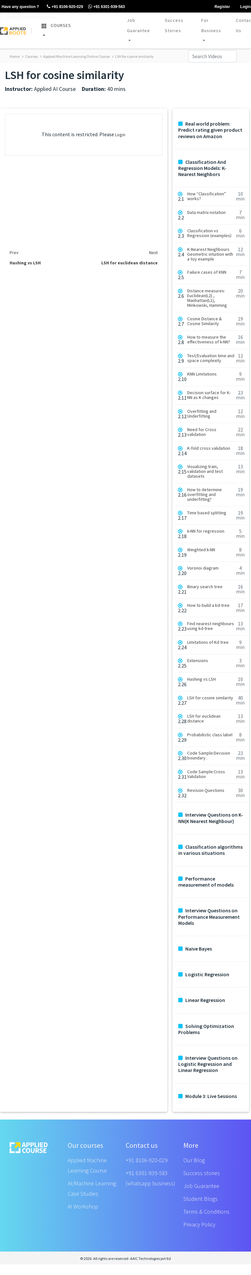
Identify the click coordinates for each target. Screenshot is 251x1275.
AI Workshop (83, 1206)
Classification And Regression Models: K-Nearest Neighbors (202, 168)
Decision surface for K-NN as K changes (209, 395)
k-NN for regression (205, 531)
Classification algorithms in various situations (210, 850)
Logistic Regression (203, 974)
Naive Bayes (195, 949)
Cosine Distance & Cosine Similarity (204, 321)
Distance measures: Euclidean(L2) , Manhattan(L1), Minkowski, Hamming (207, 298)
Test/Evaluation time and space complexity (210, 358)
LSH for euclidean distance (204, 718)
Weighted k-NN (201, 549)
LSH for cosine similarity (133, 56)
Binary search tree (204, 586)
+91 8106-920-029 (147, 1160)
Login (120, 134)
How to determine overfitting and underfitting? (204, 494)
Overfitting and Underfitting (201, 414)
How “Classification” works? (206, 196)
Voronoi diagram (203, 568)
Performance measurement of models (206, 882)
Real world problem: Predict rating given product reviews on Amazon (210, 130)
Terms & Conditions (206, 1211)
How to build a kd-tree (208, 605)
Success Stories (174, 25)
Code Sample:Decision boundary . (208, 755)
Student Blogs (200, 1198)
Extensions (197, 660)
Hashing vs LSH (201, 679)
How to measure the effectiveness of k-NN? (208, 339)
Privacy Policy (199, 1224)
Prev (14, 252)
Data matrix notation (206, 212)
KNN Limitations (202, 374)
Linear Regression (201, 1000)
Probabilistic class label (209, 734)
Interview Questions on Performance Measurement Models (209, 917)
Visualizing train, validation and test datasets (205, 471)
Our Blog (194, 1160)
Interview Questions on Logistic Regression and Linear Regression (208, 1064)
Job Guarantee (138, 25)
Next (153, 252)
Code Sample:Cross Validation (206, 774)
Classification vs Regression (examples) (209, 233)
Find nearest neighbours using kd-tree (210, 626)
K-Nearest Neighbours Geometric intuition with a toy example (210, 254)
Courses (30, 56)
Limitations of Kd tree (208, 642)
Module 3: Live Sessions (207, 1096)
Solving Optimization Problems (206, 1029)
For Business (211, 25)
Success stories (201, 1173)
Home (15, 56)
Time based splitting (206, 512)
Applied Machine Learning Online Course (75, 56)
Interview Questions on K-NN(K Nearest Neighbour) (210, 818)
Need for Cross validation (201, 432)
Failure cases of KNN (206, 272)
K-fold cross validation (208, 448)
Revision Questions (205, 790)
